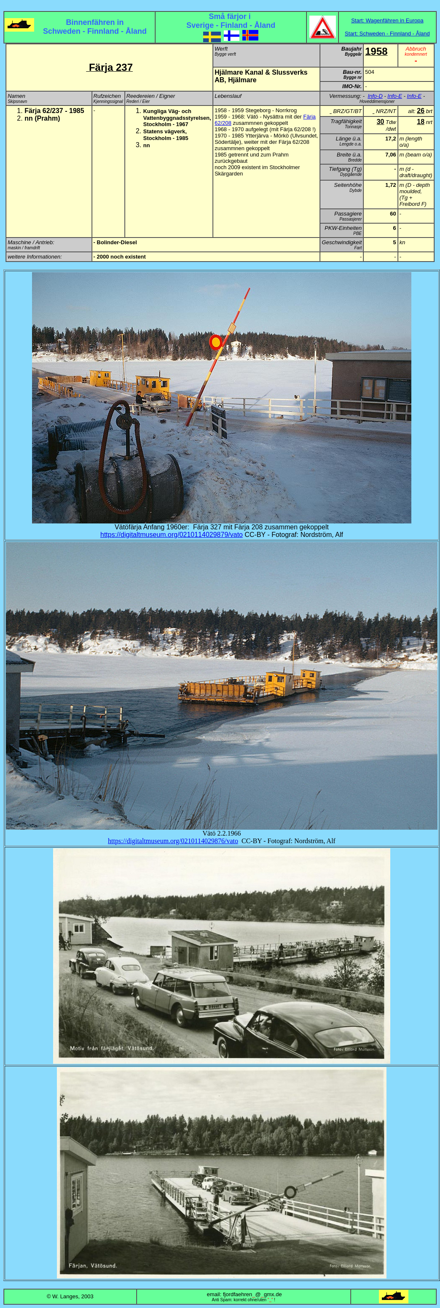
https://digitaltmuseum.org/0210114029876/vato (173, 840)
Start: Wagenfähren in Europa (387, 20)
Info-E (394, 96)
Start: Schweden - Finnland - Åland (387, 33)
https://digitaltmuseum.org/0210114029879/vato (171, 534)
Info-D (375, 96)
